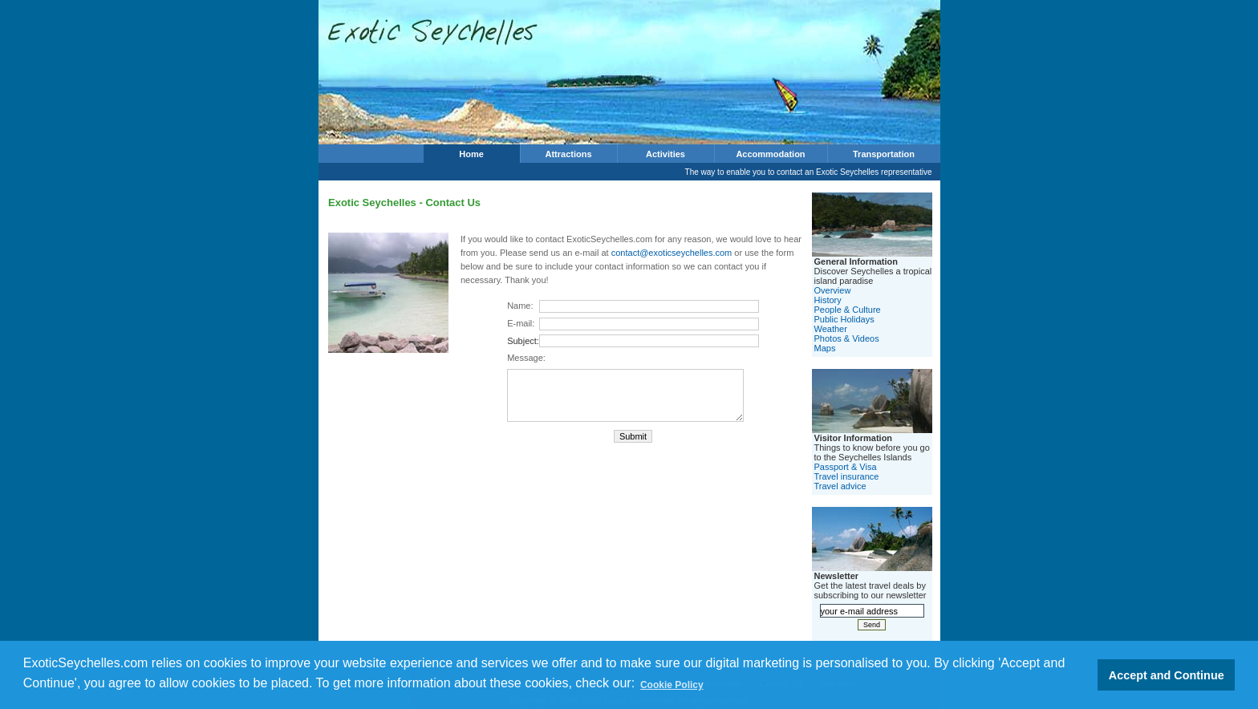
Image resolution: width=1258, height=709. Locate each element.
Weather (830, 329)
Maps (825, 348)
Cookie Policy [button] (672, 685)
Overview (832, 290)
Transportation (884, 154)
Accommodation (770, 154)
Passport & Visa (845, 467)
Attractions (568, 154)
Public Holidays (844, 319)
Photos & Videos (846, 338)
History (828, 300)
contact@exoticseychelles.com (671, 252)
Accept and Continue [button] (1166, 675)
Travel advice (840, 486)
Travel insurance (846, 476)
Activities (665, 154)
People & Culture (847, 309)
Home (471, 154)
